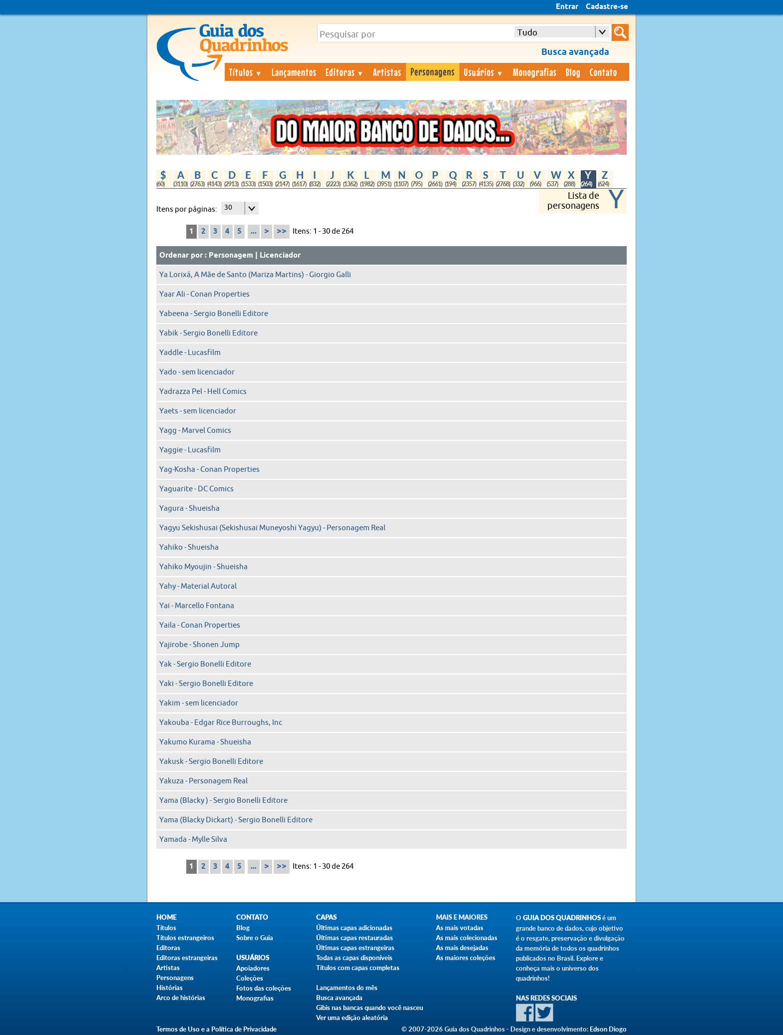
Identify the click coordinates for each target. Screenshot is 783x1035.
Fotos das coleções (263, 988)
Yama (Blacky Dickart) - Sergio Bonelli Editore (236, 820)
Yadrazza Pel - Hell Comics (203, 391)
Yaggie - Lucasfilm (190, 450)
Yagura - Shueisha (189, 508)
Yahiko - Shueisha (189, 547)
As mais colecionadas (466, 938)
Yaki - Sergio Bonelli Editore (206, 684)
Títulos (246, 72)
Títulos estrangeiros (185, 938)
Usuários (484, 72)
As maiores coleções (465, 958)
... (254, 232)
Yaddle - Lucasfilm (190, 352)
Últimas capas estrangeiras (355, 948)
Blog (573, 72)
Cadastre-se (607, 7)
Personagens (432, 71)
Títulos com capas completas (357, 968)
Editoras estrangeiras (187, 958)
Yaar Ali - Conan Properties (204, 294)
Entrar (567, 7)
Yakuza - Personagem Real (203, 781)
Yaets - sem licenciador (197, 411)
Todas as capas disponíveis (354, 958)
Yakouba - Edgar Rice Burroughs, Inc (220, 722)
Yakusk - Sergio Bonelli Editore (211, 761)
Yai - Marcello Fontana (196, 606)
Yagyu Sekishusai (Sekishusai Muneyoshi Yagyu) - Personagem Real (272, 528)
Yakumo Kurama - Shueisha (205, 742)
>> (282, 231)
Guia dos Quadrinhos (562, 918)
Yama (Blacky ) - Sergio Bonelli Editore (223, 800)
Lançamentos (294, 72)
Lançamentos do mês (347, 988)
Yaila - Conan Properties (199, 625)
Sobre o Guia (254, 938)
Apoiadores (253, 968)
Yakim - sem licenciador (198, 703)
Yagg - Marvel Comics (195, 430)
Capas (326, 917)
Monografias (535, 72)
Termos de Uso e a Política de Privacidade (216, 1029)
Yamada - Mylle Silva (193, 839)
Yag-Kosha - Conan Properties (209, 469)
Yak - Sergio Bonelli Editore (205, 664)
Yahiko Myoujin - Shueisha (203, 567)
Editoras (345, 72)
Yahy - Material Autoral (198, 586)
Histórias (169, 988)
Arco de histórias (180, 998)
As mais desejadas (462, 948)
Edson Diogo (608, 1029)
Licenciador (280, 256)
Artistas (387, 72)
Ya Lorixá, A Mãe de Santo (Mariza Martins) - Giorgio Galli (255, 275)
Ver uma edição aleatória (352, 1018)
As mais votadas (459, 928)
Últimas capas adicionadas (354, 928)
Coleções (249, 978)
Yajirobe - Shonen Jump (199, 645)
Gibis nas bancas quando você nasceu (369, 1008)
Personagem (231, 256)
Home (166, 917)
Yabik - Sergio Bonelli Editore (208, 333)
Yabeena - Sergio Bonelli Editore (213, 314)
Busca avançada (339, 998)
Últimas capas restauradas (354, 938)
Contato (603, 72)
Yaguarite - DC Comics (196, 489)
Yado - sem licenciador (197, 372)
